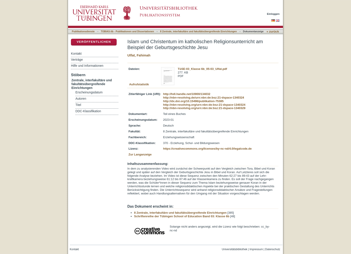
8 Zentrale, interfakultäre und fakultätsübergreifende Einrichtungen (198, 31)
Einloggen (273, 13)
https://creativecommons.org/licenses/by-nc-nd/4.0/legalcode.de (207, 148)
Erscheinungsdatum (89, 92)
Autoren (80, 98)
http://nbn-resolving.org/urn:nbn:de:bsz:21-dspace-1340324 (204, 104)
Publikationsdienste (83, 31)
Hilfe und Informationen (87, 65)
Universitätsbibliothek (234, 249)
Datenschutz (272, 249)
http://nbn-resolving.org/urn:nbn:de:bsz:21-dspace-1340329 (204, 108)
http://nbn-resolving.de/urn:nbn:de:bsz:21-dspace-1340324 (203, 97)
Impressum (256, 249)
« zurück (273, 31)
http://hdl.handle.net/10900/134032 (186, 94)
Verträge (77, 59)
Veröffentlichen (94, 41)
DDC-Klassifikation (88, 111)
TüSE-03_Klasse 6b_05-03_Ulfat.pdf (202, 69)
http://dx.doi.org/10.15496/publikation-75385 (193, 101)
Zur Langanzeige (140, 154)
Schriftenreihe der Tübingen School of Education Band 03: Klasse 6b (181, 216)
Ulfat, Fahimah (138, 55)
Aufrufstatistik (139, 84)
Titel (78, 105)
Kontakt (76, 53)
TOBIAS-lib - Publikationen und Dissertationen (127, 31)
